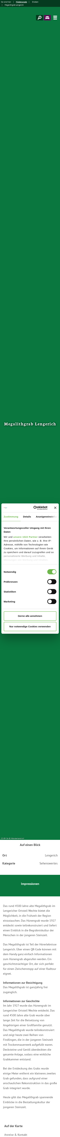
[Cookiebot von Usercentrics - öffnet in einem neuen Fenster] (35, 508)
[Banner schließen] (55, 508)
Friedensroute (21, 2)
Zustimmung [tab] (11, 516)
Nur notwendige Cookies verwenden (30, 626)
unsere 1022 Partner (25, 537)
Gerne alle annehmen (30, 616)
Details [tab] (27, 516)
